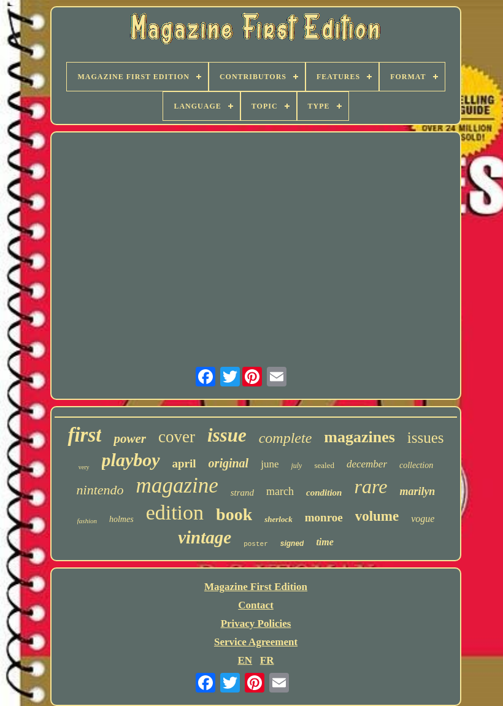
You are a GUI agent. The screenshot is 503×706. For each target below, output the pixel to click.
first (84, 435)
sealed (324, 465)
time (324, 542)
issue (227, 435)
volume (377, 516)
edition (175, 512)
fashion (87, 520)
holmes (121, 519)
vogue (422, 518)
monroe (324, 517)
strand (242, 492)
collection (416, 465)
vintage (204, 537)
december (367, 464)
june (269, 464)
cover (176, 437)
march (280, 491)
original (229, 463)
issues (425, 437)
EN (244, 660)
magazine (177, 485)
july (296, 465)
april (184, 463)
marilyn (417, 491)
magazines (359, 437)
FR (267, 660)
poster (256, 544)
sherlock (278, 519)
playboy (131, 460)
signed (292, 543)
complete (285, 438)
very (84, 467)
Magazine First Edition (255, 587)
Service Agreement (256, 642)
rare (370, 486)
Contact (256, 605)
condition (324, 492)
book (234, 514)
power (129, 438)
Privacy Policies (256, 623)
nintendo (100, 489)
